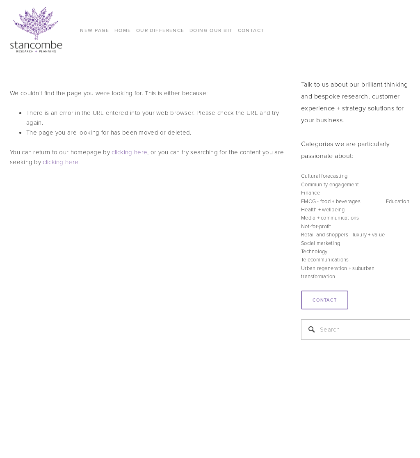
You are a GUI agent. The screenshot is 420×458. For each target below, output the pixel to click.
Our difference (160, 30)
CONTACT (251, 30)
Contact (325, 300)
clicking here (129, 152)
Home (122, 30)
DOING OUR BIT (211, 30)
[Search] (355, 329)
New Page (95, 30)
